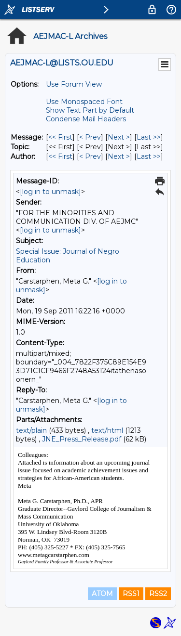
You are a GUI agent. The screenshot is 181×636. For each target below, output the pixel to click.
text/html (107, 430)
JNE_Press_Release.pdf (81, 439)
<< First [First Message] (60, 137)
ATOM (102, 593)
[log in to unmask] (50, 191)
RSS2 (158, 593)
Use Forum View (74, 84)
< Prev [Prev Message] (90, 137)
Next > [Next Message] (119, 137)
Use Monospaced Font (84, 101)
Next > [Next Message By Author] (119, 156)
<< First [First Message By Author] (60, 156)
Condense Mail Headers (86, 119)
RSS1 (131, 593)
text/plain (31, 430)
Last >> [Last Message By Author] (149, 156)
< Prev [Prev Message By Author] (90, 156)
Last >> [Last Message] (149, 137)
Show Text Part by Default (90, 110)
